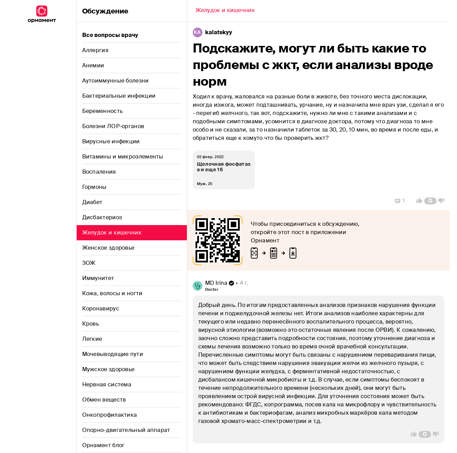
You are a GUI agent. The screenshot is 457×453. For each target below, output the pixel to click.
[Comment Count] (430, 200)
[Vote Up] (417, 201)
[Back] (225, 11)
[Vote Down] (443, 201)
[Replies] (399, 201)
